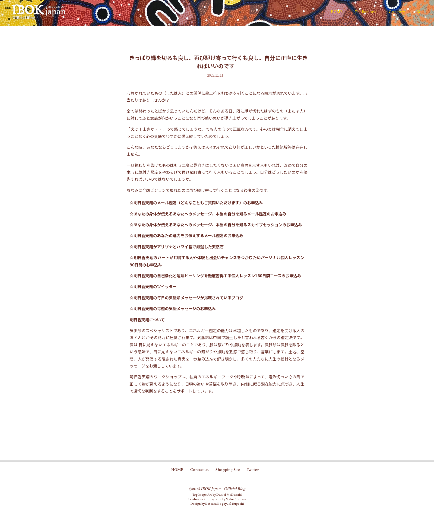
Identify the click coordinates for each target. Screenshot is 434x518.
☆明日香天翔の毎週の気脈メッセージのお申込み (173, 308)
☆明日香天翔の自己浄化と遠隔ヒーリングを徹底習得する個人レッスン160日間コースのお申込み (215, 275)
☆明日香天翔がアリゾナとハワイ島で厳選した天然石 (177, 246)
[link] (419, 12)
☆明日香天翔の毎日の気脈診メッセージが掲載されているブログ (186, 297)
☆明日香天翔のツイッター (153, 286)
